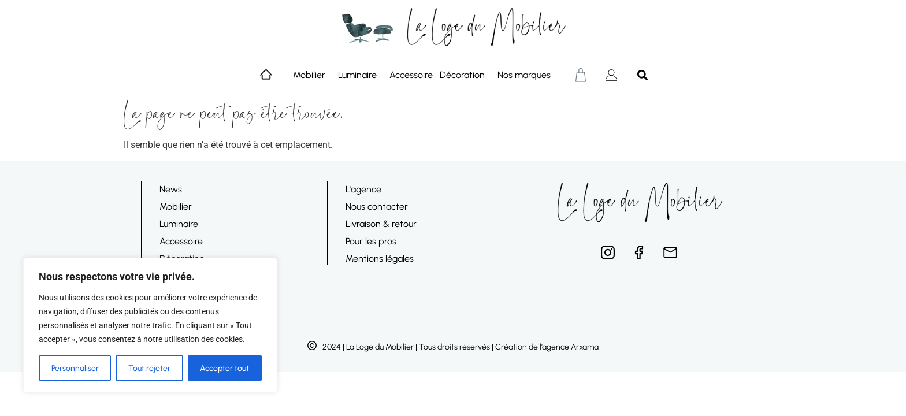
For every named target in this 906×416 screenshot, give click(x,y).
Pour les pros (371, 241)
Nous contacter (377, 206)
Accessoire (411, 74)
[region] (150, 325)
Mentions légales (380, 258)
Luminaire (360, 75)
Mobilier (312, 75)
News (170, 189)
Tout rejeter (149, 368)
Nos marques (526, 75)
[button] (642, 74)
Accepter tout (224, 368)
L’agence (363, 189)
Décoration (465, 75)
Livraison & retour (381, 223)
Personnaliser (75, 368)
